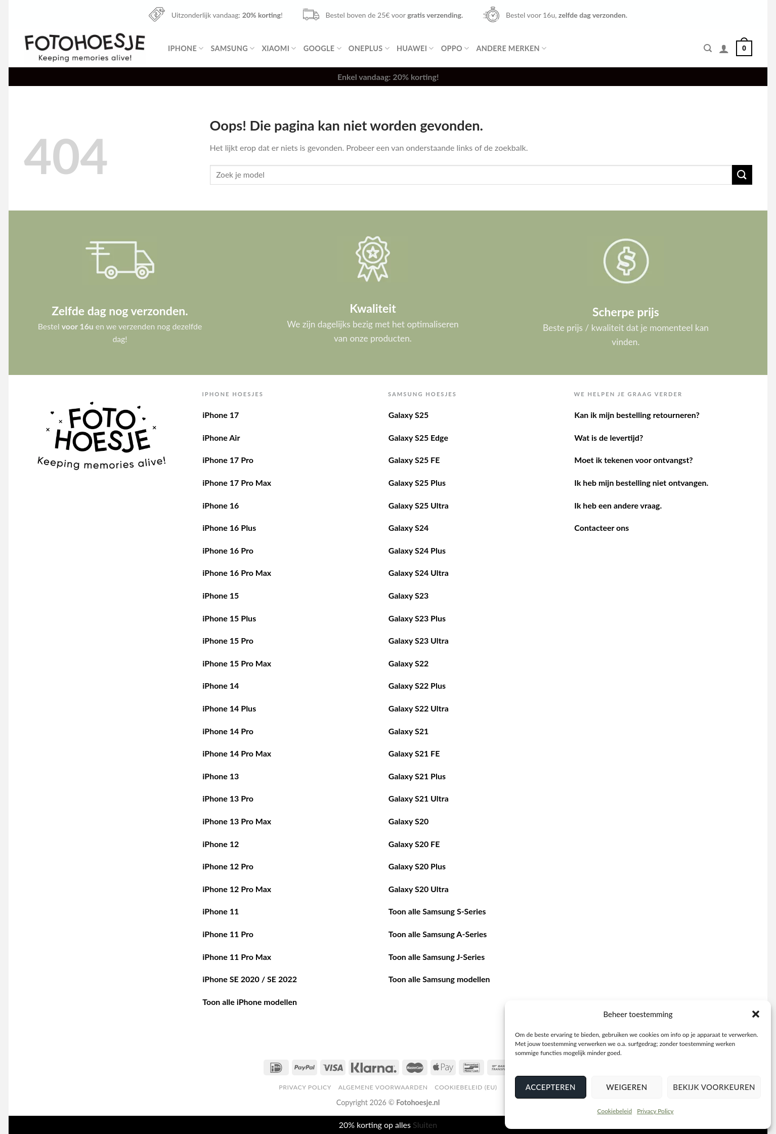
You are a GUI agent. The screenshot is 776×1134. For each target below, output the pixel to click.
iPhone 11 (220, 911)
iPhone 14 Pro (227, 731)
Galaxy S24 (408, 527)
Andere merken (511, 48)
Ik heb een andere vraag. (618, 505)
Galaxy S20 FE (414, 844)
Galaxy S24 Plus (417, 550)
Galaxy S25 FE (414, 460)
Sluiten (425, 1124)
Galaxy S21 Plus (417, 776)
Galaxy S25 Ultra (419, 505)
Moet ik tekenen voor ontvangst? (633, 460)
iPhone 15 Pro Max (236, 663)
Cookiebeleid (614, 1111)
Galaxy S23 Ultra (419, 640)
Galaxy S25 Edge (418, 437)
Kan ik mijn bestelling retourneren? (637, 414)
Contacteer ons (601, 527)
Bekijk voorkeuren (714, 1086)
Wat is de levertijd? (608, 437)
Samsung (232, 48)
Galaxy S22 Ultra (419, 708)
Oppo (455, 48)
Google (322, 48)
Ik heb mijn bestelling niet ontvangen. (641, 482)
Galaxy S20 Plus (417, 866)
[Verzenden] (742, 175)
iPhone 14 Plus (229, 708)
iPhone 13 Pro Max (236, 821)
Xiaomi (279, 48)
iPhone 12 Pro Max (236, 889)
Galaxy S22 (408, 663)
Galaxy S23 (408, 595)
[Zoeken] (708, 48)
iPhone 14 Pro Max (236, 753)
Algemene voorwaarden (383, 1087)
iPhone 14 (220, 685)
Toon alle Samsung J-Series (437, 956)
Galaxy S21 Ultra (419, 798)
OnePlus (369, 48)
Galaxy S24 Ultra (419, 572)
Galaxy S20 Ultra (419, 889)
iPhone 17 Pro (227, 460)
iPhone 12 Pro (227, 866)
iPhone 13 (220, 776)
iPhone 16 (220, 505)
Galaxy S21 (408, 731)
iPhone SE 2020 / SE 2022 (249, 979)
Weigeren (626, 1086)
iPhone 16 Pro (227, 550)
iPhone (185, 48)
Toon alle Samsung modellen (439, 979)
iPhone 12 (220, 844)
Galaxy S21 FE (414, 753)
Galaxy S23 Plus (417, 618)
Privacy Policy (655, 1111)
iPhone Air (221, 437)
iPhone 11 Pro (227, 934)
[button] (756, 1014)
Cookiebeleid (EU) (466, 1087)
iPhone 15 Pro (227, 640)
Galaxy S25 (408, 414)
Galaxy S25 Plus (417, 482)
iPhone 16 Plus (229, 527)
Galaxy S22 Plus (417, 685)
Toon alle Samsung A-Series (438, 934)
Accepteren (551, 1086)
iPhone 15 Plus (229, 618)
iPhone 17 (220, 414)
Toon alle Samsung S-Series (437, 911)
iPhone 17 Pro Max (236, 482)
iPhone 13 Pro (227, 798)
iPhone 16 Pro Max (236, 572)
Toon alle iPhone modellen (249, 1001)
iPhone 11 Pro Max (236, 956)
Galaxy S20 (408, 821)
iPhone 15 (220, 595)
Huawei (415, 48)
